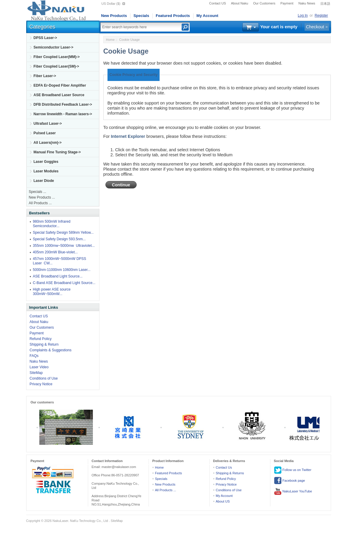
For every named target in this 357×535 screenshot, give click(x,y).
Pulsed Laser (45, 133)
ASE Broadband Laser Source (59, 95)
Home (110, 39)
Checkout (315, 26)
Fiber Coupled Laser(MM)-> (57, 57)
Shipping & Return (43, 344)
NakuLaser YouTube (293, 491)
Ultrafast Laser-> (48, 123)
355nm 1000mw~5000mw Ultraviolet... (64, 246)
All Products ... (40, 203)
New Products (114, 15)
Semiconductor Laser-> (54, 47)
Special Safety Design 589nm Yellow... (63, 232)
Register (321, 15)
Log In (303, 15)
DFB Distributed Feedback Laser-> (63, 104)
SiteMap (36, 373)
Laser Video (39, 367)
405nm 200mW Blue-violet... (55, 252)
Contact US (217, 3)
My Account (207, 15)
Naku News (306, 3)
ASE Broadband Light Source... (57, 276)
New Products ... (42, 197)
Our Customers (264, 3)
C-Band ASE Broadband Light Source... (64, 283)
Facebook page (289, 481)
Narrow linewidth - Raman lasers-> (63, 114)
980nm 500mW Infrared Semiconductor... (51, 223)
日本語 (325, 3)
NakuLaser (60, 520)
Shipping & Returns (230, 473)
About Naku (239, 3)
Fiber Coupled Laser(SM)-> (56, 66)
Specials (141, 15)
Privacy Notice (40, 384)
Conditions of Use (43, 378)
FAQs (33, 356)
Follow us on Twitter (292, 470)
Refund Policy (40, 339)
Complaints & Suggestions (50, 350)
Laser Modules (46, 171)
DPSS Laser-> (45, 38)
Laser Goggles (46, 162)
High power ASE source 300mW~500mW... (52, 291)
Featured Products (173, 15)
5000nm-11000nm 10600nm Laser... (61, 270)
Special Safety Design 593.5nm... (59, 239)
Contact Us (224, 467)
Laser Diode (44, 181)
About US (223, 501)
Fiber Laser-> (45, 76)
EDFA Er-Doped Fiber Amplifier (60, 85)
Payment (286, 3)
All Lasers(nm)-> (48, 143)
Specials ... (37, 192)
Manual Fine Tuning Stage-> (57, 152)
